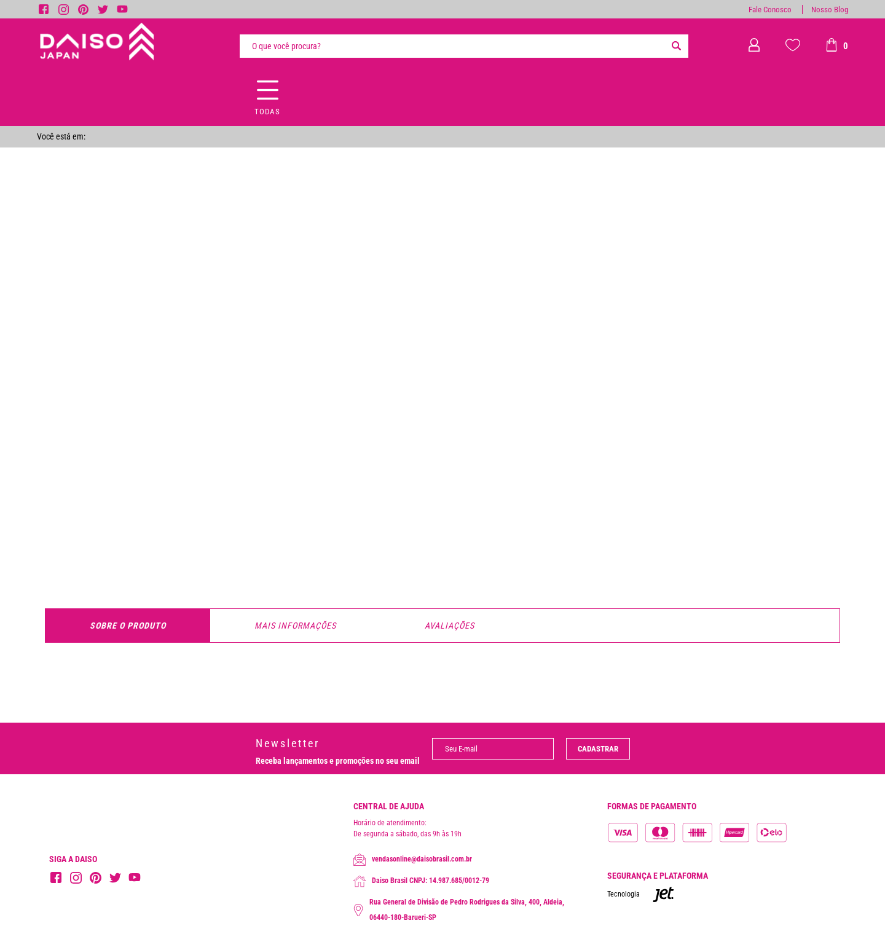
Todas (267, 111)
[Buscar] (676, 46)
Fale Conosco (770, 9)
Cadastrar (598, 748)
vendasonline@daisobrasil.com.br (412, 860)
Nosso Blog (829, 9)
